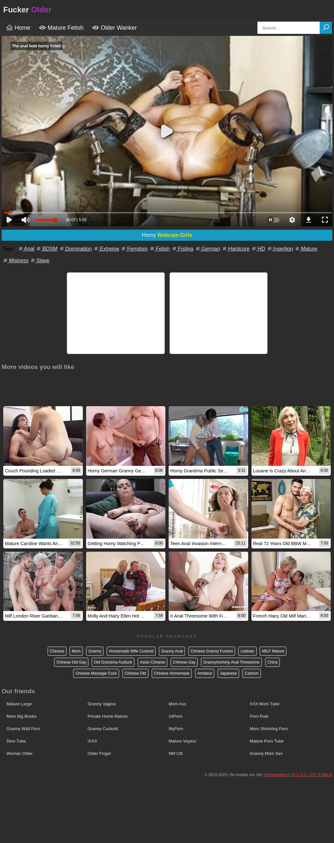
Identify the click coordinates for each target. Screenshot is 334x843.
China (272, 662)
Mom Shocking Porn (269, 728)
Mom (76, 651)
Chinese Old (135, 673)
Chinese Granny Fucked (211, 651)
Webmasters (277, 775)
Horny (167, 235)
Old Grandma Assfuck (113, 662)
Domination (75, 249)
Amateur (204, 673)
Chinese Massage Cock (96, 673)
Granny (94, 651)
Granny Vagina (102, 703)
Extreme (106, 249)
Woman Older (20, 753)
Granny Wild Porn (23, 728)
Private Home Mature (108, 716)
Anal (26, 249)
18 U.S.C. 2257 (304, 775)
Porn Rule (259, 716)
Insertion (279, 249)
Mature (305, 249)
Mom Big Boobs (22, 716)
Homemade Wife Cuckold (131, 651)
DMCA (326, 775)
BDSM (46, 249)
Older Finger (99, 753)
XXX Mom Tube (265, 703)
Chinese (57, 651)
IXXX (93, 741)
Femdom (134, 249)
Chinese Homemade (172, 673)
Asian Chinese (152, 662)
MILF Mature (273, 651)
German (207, 249)
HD (258, 249)
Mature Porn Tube (267, 741)
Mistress (15, 260)
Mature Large (19, 703)
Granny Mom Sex (266, 753)
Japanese (228, 673)
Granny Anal (172, 651)
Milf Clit (176, 753)
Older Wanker (114, 27)
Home (18, 27)
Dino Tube (16, 741)
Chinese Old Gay (71, 662)
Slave (39, 260)
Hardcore (235, 249)
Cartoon (252, 673)
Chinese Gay (184, 662)
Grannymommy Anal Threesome (231, 662)
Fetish (159, 249)
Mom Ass (177, 703)
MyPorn (176, 728)
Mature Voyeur (182, 741)
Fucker (27, 9)
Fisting (182, 249)
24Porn (175, 716)
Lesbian (247, 651)
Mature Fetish (61, 27)
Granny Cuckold (103, 728)
